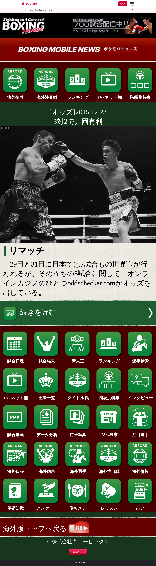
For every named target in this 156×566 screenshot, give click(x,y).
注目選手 (140, 432)
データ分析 (47, 432)
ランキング (78, 95)
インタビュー (140, 395)
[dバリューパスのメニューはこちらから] (131, 4)
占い (140, 506)
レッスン (109, 506)
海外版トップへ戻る (46, 528)
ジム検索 (109, 432)
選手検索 (140, 359)
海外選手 (78, 469)
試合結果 (47, 359)
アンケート (47, 506)
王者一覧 (47, 395)
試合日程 (15, 359)
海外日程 (15, 469)
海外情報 (15, 95)
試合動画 (15, 432)
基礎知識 (15, 506)
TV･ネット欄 (109, 95)
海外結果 (47, 469)
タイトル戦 (78, 395)
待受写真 (78, 432)
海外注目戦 (47, 95)
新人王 (78, 359)
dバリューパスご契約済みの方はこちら (37, 10)
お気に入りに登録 (78, 552)
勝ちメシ (78, 506)
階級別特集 (140, 95)
